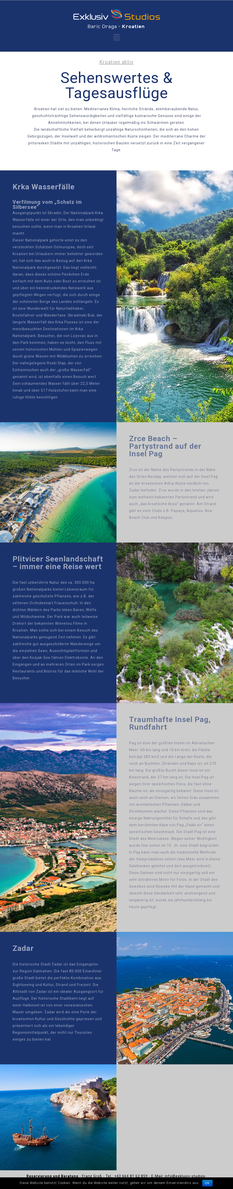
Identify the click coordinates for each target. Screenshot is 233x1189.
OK (207, 1183)
